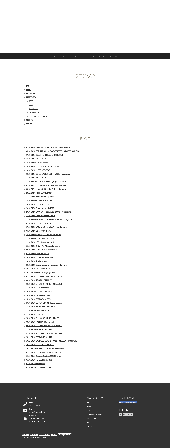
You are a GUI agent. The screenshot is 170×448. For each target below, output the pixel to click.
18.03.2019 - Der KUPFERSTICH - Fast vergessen (44, 303)
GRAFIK (31, 101)
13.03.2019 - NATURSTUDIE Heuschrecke (40, 307)
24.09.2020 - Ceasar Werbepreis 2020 (40, 208)
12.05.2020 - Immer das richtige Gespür (40, 215)
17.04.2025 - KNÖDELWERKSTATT (38, 159)
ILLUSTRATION (34, 112)
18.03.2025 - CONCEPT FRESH (37, 162)
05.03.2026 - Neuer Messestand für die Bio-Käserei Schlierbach (48, 147)
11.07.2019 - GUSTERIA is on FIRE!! (38, 288)
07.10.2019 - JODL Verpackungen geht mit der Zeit (44, 276)
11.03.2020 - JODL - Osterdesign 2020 (40, 242)
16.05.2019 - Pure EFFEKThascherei (39, 291)
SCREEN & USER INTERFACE (39, 116)
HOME (54, 56)
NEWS (62, 56)
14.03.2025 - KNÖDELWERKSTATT (38, 178)
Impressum (25, 435)
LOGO (31, 105)
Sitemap (54, 435)
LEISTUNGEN (74, 56)
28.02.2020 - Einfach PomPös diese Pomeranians (43, 246)
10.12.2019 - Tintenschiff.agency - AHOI (40, 272)
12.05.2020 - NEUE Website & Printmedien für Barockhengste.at (49, 219)
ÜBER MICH (102, 56)
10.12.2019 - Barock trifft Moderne (38, 269)
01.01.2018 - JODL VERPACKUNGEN (38, 367)
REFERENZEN (88, 56)
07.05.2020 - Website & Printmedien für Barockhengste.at (47, 227)
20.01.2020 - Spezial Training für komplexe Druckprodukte (46, 265)
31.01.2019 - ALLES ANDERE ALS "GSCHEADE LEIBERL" (45, 333)
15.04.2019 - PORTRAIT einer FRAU (38, 299)
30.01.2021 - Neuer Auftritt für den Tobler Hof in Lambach (46, 189)
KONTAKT (114, 56)
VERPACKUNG (33, 108)
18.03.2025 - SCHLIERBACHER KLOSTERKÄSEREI (43, 166)
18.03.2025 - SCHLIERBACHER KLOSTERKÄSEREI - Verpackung (48, 174)
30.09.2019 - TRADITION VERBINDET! (39, 280)
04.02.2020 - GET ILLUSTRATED (37, 253)
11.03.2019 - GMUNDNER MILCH (37, 310)
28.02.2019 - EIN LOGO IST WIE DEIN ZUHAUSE (42, 318)
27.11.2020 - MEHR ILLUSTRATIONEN (39, 193)
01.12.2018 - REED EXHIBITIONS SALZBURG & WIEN (44, 352)
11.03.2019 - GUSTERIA (34, 314)
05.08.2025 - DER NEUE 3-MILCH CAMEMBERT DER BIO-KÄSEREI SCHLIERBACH (53, 151)
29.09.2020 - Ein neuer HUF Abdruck (39, 200)
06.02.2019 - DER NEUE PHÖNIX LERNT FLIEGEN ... (44, 325)
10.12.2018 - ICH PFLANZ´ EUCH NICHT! (40, 344)
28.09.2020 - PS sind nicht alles (37, 204)
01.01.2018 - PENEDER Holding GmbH (39, 360)
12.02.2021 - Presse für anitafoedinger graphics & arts (46, 181)
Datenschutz (34, 435)
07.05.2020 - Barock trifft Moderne (38, 231)
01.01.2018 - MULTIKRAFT (35, 363)
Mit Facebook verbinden (127, 402)
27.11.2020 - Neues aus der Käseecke (40, 196)
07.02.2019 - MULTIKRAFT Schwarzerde (40, 322)
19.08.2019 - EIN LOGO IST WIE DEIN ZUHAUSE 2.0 (44, 284)
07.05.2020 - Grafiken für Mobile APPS (39, 223)
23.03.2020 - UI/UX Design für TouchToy (40, 238)
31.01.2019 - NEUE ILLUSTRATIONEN (39, 329)
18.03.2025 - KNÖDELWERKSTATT (38, 170)
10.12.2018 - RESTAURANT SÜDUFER (39, 337)
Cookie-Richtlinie (44, 435)
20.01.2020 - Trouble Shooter (36, 261)
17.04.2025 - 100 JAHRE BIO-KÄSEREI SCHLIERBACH (44, 155)
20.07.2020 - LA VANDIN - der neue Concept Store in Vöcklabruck (49, 212)
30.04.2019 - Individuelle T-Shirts (38, 295)
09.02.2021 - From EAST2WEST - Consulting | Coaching (46, 185)
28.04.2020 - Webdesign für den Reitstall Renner (43, 234)
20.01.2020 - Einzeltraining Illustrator (39, 257)
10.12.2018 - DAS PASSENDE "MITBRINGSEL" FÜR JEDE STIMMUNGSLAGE (51, 341)
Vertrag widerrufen (64, 435)
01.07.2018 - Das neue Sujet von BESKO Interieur (43, 356)
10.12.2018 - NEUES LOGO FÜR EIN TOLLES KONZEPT (45, 348)
